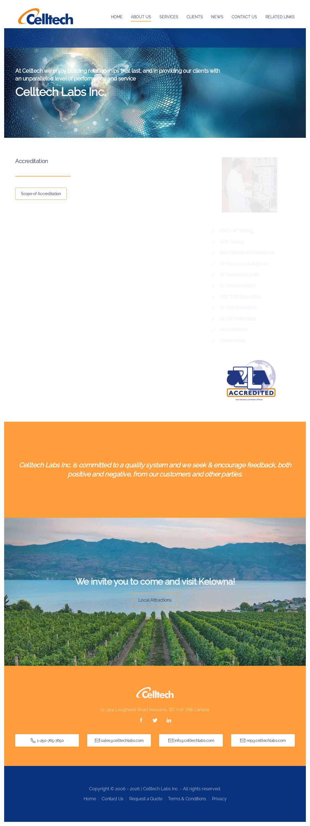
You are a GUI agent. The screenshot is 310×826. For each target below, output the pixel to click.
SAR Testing (234, 242)
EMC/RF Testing (238, 231)
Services (168, 17)
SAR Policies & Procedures (249, 252)
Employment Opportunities (269, 35)
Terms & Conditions (187, 798)
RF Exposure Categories (246, 263)
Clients (195, 17)
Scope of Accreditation (41, 193)
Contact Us (244, 17)
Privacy (219, 798)
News (217, 17)
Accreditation (235, 329)
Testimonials (234, 340)
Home (117, 17)
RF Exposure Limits (241, 274)
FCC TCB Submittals (242, 296)
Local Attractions (155, 600)
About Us (141, 17)
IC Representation (240, 285)
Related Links (280, 17)
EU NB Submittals (240, 318)
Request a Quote (218, 35)
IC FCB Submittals (240, 307)
